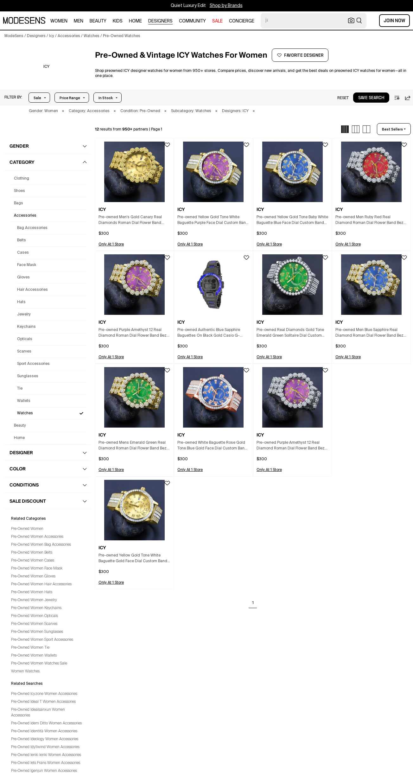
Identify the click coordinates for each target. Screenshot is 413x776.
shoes (19, 191)
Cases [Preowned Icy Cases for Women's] (23, 253)
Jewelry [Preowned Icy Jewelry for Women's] (24, 314)
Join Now (394, 20)
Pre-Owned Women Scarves (34, 624)
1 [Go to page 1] (253, 603)
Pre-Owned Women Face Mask (36, 568)
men (78, 21)
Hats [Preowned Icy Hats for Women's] (21, 302)
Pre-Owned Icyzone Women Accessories (44, 694)
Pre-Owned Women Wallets (34, 656)
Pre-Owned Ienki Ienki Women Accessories (46, 755)
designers (160, 21)
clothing (21, 179)
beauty (98, 21)
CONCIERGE (241, 21)
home (135, 21)
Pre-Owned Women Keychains (36, 608)
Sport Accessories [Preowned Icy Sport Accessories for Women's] (33, 364)
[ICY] (46, 66)
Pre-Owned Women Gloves (33, 576)
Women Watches (25, 671)
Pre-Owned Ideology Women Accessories (44, 739)
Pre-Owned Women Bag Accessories (41, 545)
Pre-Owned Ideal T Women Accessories (43, 702)
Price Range (70, 98)
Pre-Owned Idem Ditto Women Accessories (46, 723)
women (58, 21)
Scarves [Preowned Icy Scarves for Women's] (24, 351)
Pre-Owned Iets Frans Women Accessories (45, 763)
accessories (25, 216)
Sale (37, 98)
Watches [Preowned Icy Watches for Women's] (25, 413)
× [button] (63, 111)
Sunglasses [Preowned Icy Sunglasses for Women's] (27, 376)
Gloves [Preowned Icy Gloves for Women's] (23, 277)
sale (217, 21)
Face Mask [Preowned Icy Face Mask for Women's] (26, 265)
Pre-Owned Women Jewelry (34, 600)
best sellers (392, 129)
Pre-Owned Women (27, 529)
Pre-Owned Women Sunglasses (37, 632)
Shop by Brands (226, 5)
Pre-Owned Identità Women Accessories (44, 731)
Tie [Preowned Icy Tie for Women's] (19, 389)
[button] (13, 97)
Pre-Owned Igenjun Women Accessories (44, 771)
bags (18, 203)
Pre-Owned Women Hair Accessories (41, 584)
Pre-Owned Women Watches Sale (39, 663)
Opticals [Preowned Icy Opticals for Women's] (24, 339)
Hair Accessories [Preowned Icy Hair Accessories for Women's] (32, 290)
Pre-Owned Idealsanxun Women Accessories (38, 712)
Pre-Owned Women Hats (31, 592)
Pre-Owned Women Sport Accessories (42, 640)
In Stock (105, 98)
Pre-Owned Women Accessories (37, 537)
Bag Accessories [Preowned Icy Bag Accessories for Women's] (32, 228)
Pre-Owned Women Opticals (34, 616)
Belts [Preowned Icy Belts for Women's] (21, 240)
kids (118, 21)
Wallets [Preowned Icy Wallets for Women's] (23, 401)
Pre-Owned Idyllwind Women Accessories (45, 747)
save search (371, 98)
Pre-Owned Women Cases (32, 561)
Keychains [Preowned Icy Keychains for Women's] (26, 327)
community (192, 21)
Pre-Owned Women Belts (31, 553)
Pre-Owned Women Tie (30, 648)
